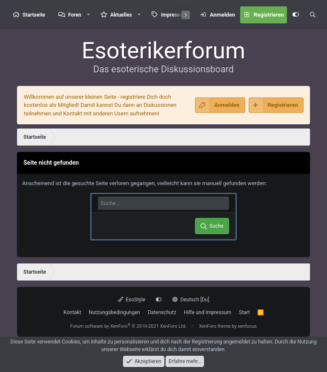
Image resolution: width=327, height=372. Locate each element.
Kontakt (72, 312)
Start (244, 312)
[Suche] (312, 14)
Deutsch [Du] (190, 300)
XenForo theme (215, 326)
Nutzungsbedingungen (114, 312)
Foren (74, 15)
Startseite (34, 15)
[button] (88, 14)
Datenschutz (162, 312)
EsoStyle (131, 300)
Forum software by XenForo (128, 326)
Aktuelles (121, 15)
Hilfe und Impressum (207, 312)
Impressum (174, 15)
